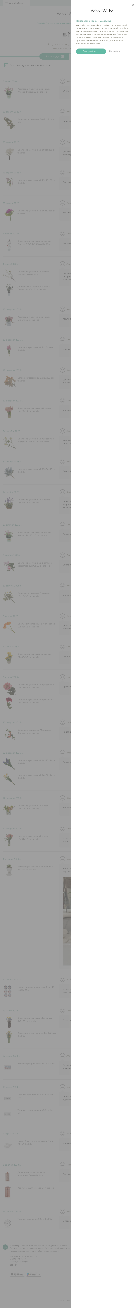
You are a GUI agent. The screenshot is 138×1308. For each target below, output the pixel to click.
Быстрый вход (91, 51)
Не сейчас (115, 51)
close (132, 5)
